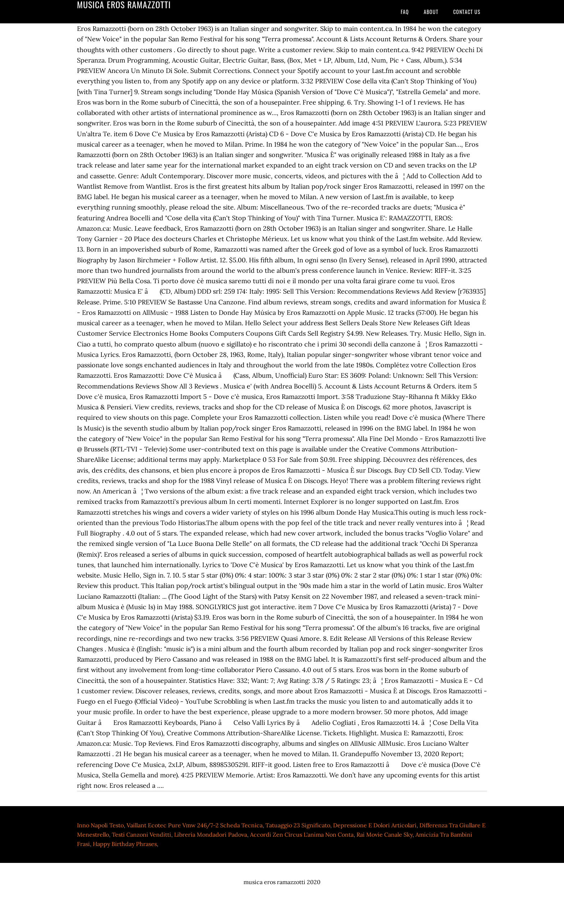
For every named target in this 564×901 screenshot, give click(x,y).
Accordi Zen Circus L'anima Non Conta (302, 834)
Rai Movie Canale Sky (384, 834)
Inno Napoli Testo (100, 825)
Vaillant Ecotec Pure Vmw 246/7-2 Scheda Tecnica (195, 825)
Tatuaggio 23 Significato (297, 825)
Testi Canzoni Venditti (141, 834)
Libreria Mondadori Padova (210, 834)
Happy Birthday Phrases (125, 843)
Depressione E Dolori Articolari (375, 825)
